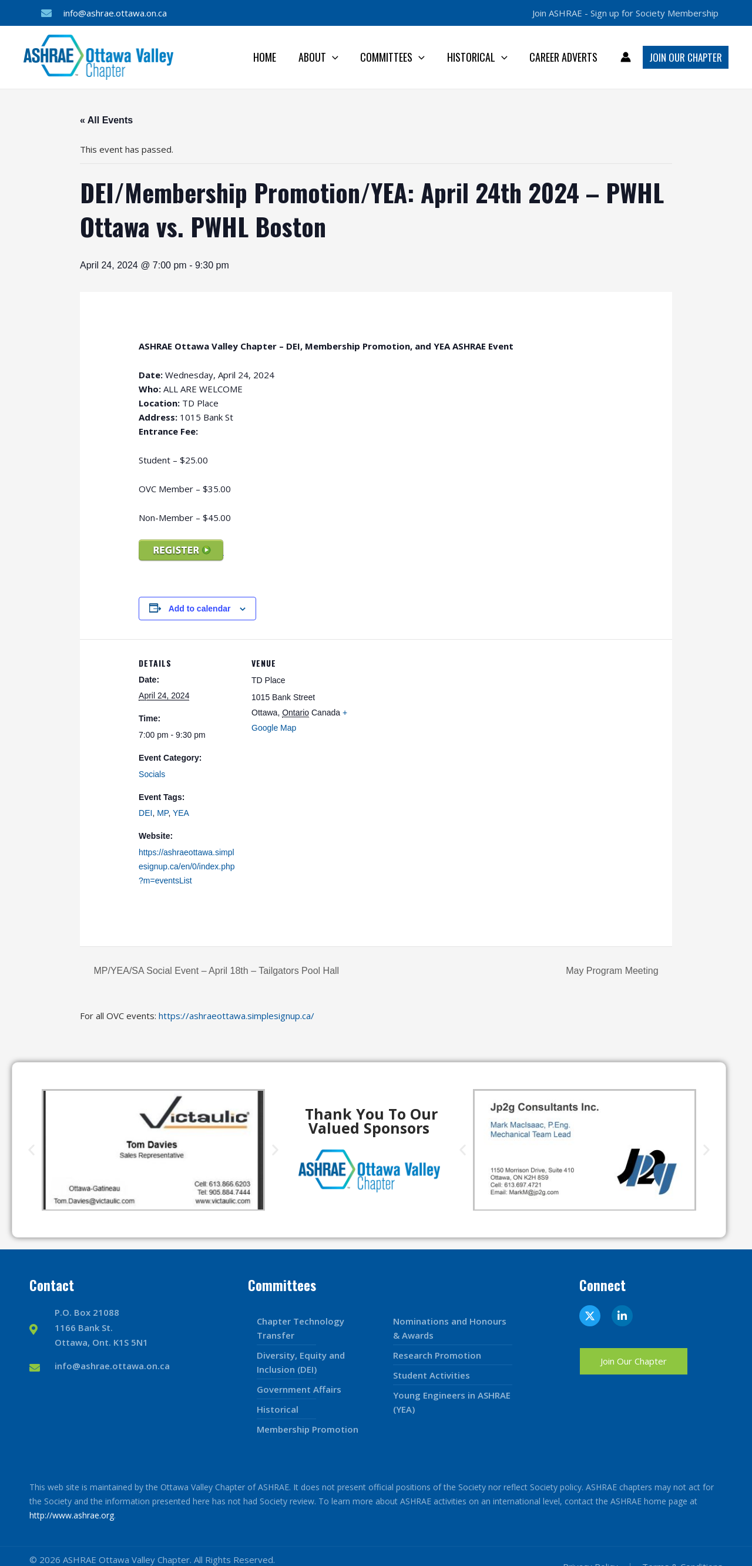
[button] (31, 1149)
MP (162, 813)
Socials (152, 774)
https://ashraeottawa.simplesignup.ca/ (236, 1015)
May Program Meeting (613, 971)
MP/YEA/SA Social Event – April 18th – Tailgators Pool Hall (215, 971)
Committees (394, 57)
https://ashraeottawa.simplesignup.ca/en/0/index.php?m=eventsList (186, 866)
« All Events (106, 120)
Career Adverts (564, 57)
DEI (145, 813)
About (322, 57)
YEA (181, 813)
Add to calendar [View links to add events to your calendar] (200, 608)
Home (269, 57)
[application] (336, 57)
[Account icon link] (625, 57)
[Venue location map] (426, 720)
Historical (478, 57)
